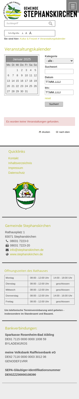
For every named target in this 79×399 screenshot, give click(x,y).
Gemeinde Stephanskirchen (28, 225)
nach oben (64, 132)
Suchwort (51, 66)
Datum (49, 77)
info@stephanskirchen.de (27, 250)
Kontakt (13, 158)
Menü (72, 6)
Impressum (15, 168)
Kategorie (51, 56)
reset (48, 98)
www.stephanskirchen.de (26, 254)
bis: (47, 87)
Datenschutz (16, 172)
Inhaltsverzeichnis (20, 163)
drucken (46, 132)
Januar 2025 (22, 59)
